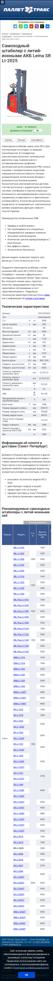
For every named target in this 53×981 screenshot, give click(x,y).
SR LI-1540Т (18, 796)
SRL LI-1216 (18, 576)
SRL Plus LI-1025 (21, 605)
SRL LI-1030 (18, 559)
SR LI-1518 (18, 715)
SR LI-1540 (18, 785)
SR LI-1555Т (18, 831)
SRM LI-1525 (19, 669)
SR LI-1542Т (18, 802)
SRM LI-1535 (19, 686)
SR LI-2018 (18, 842)
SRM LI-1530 (19, 675)
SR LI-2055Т (18, 906)
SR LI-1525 (18, 721)
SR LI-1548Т (18, 813)
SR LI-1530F (18, 738)
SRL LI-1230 (18, 588)
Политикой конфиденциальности (31, 967)
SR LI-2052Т (18, 900)
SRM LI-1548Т (19, 704)
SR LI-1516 (18, 709)
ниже (47, 295)
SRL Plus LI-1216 (21, 628)
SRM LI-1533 (19, 681)
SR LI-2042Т (18, 883)
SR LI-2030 (18, 854)
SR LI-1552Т (18, 825)
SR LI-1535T (18, 767)
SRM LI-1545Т (19, 698)
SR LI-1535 (18, 756)
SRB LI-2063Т (19, 917)
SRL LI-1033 (18, 565)
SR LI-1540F (18, 790)
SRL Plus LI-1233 (21, 646)
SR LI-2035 (18, 860)
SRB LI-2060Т (19, 912)
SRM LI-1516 (19, 657)
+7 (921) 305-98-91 (41, 942)
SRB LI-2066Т (19, 923)
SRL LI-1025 (18, 553)
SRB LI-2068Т (19, 929)
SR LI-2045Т (18, 889)
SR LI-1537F (18, 779)
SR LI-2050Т (18, 894)
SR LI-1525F (18, 727)
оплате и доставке (35, 298)
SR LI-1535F (18, 761)
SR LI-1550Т (18, 819)
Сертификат (37, 140)
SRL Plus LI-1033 (21, 617)
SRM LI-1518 (19, 663)
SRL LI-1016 (18, 548)
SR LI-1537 (18, 773)
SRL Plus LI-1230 (21, 640)
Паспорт (22, 140)
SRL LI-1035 (18, 571)
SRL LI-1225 (18, 582)
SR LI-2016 (18, 836)
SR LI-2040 (18, 871)
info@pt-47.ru (15, 944)
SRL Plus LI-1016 (21, 600)
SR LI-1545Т (18, 808)
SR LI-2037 (18, 865)
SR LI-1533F (18, 750)
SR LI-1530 (18, 732)
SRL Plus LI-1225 (21, 634)
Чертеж (8, 140)
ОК (26, 975)
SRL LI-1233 (18, 594)
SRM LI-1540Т (19, 692)
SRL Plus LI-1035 (21, 623)
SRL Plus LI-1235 (21, 652)
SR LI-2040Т (18, 877)
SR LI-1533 (18, 744)
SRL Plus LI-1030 (21, 611)
